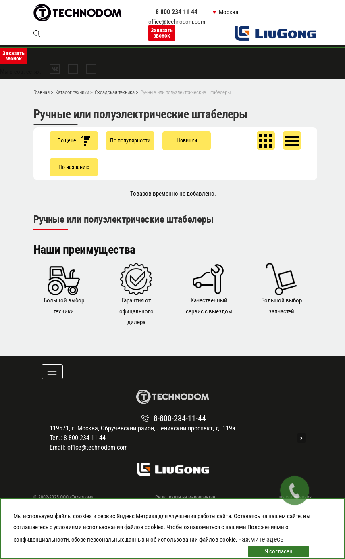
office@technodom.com (176, 21)
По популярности (130, 140)
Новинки (187, 140)
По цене (73, 141)
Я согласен (279, 551)
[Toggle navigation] (52, 372)
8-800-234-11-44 (180, 418)
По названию (73, 167)
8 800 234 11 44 (176, 12)
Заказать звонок (162, 33)
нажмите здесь (261, 539)
